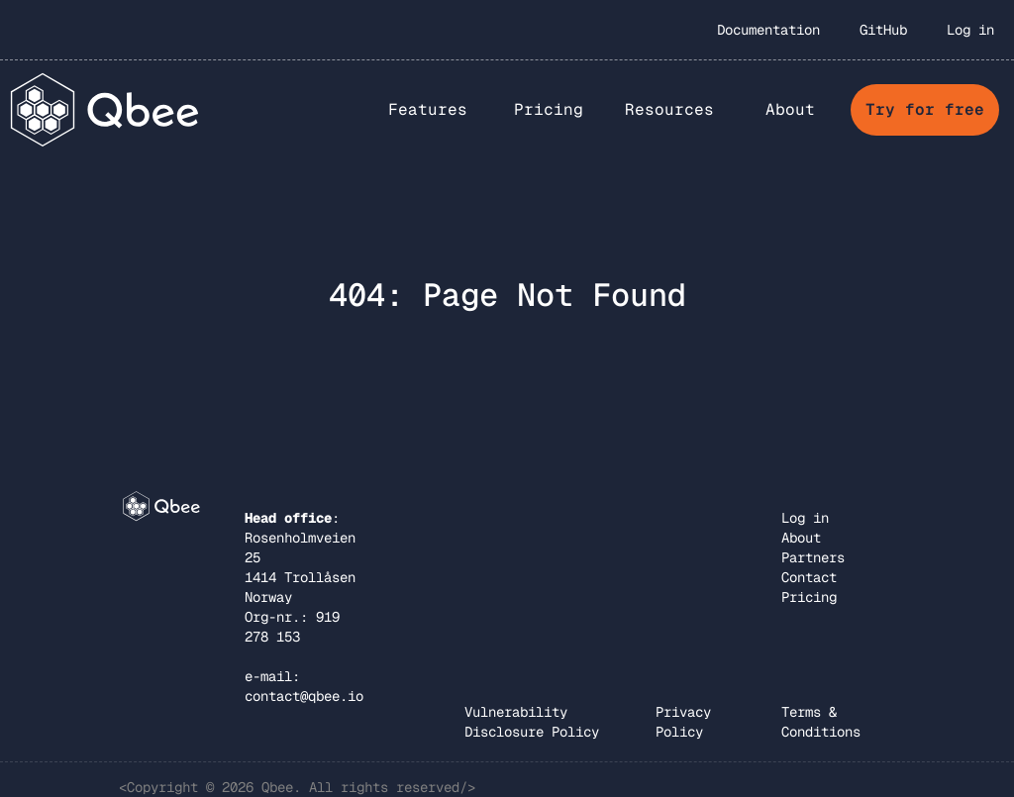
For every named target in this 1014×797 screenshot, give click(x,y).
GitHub (883, 30)
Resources (669, 109)
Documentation (768, 30)
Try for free (924, 109)
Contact (809, 577)
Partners (813, 557)
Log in (970, 30)
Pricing (548, 109)
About (801, 538)
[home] (105, 109)
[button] (427, 109)
